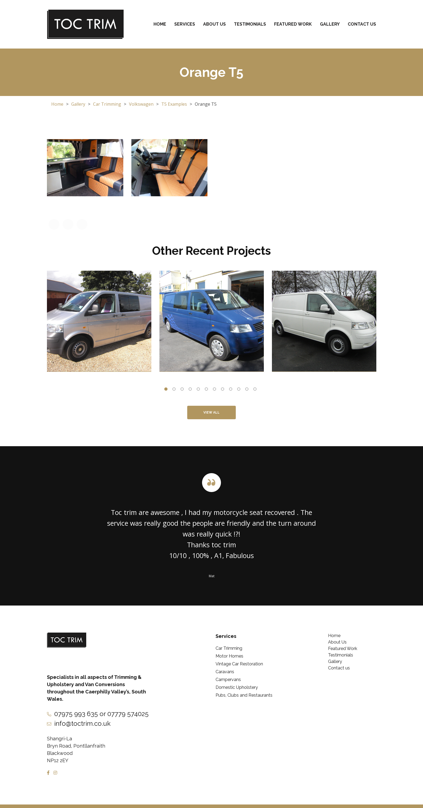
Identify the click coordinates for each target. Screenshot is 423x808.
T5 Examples (174, 104)
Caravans (225, 671)
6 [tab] (207, 390)
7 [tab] (215, 390)
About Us (214, 24)
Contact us (362, 24)
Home (159, 24)
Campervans (228, 679)
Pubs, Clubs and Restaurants (244, 695)
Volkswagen (141, 104)
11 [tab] (248, 390)
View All (211, 412)
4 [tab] (191, 390)
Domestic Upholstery (237, 687)
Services (184, 24)
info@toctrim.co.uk (82, 723)
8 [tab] (223, 390)
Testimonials (250, 24)
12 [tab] (256, 390)
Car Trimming (107, 104)
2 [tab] (175, 390)
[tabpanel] (99, 321)
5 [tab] (199, 390)
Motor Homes (229, 656)
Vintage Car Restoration (239, 663)
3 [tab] (183, 390)
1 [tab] (167, 390)
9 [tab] (231, 390)
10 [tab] (240, 390)
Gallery (330, 24)
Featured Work (293, 24)
